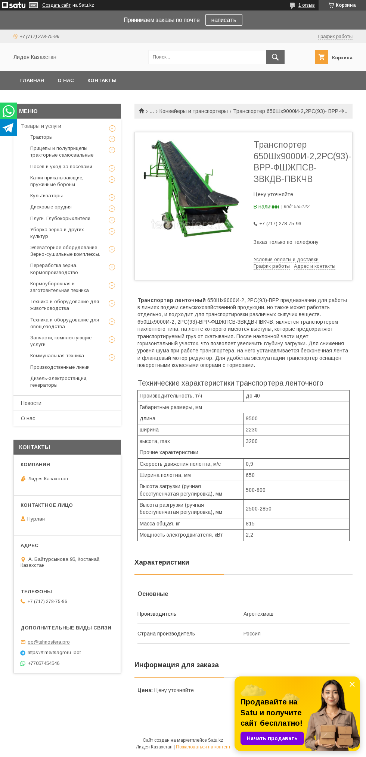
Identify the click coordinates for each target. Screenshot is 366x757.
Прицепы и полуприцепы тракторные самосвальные (61, 151)
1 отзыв (306, 5)
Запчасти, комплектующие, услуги (61, 341)
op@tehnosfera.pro (49, 642)
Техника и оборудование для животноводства (64, 305)
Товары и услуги (41, 126)
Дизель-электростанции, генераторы (58, 382)
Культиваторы (46, 195)
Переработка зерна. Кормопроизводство (54, 269)
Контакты (102, 80)
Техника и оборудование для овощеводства (64, 323)
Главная (32, 80)
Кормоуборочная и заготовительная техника (59, 287)
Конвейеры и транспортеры (193, 111)
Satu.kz (215, 740)
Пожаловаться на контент (203, 747)
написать (223, 20)
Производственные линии (60, 367)
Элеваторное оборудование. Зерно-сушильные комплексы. (65, 251)
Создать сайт (56, 5)
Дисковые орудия (51, 207)
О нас (66, 80)
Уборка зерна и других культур (57, 233)
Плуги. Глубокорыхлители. (61, 218)
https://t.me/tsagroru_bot (54, 652)
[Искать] (275, 57)
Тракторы (41, 137)
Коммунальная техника (57, 355)
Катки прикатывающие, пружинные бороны (56, 181)
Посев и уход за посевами (61, 166)
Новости (31, 403)
